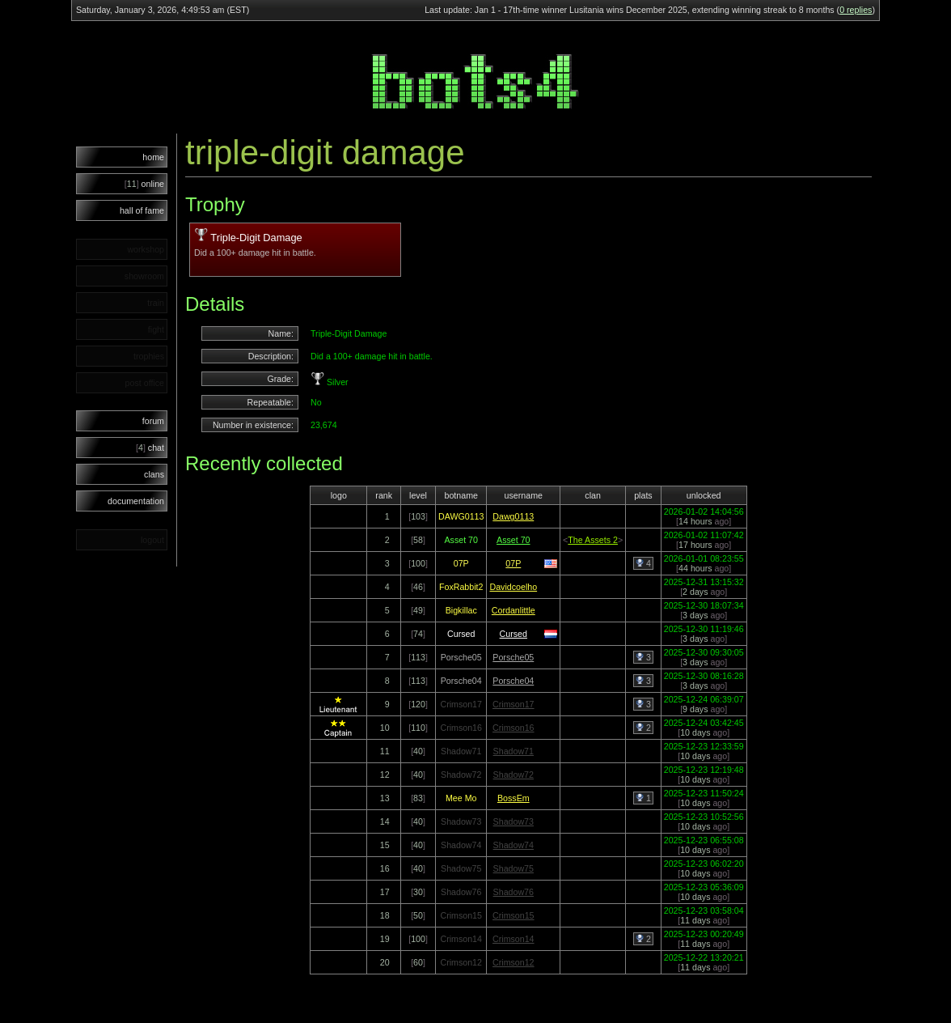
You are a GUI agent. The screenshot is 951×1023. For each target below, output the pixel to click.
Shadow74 (513, 845)
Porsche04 (513, 681)
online (144, 184)
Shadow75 (513, 868)
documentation (136, 501)
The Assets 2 (593, 540)
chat (150, 447)
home (153, 157)
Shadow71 (513, 751)
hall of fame (142, 210)
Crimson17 (513, 704)
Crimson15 (513, 915)
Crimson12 (513, 962)
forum (153, 421)
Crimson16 (513, 727)
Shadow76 (513, 892)
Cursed (513, 634)
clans (154, 474)
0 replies (855, 10)
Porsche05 (513, 657)
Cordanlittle (513, 610)
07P (513, 563)
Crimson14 (513, 939)
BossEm (513, 798)
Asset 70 (513, 540)
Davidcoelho (513, 587)
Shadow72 (513, 774)
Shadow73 (513, 821)
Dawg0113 (513, 516)
